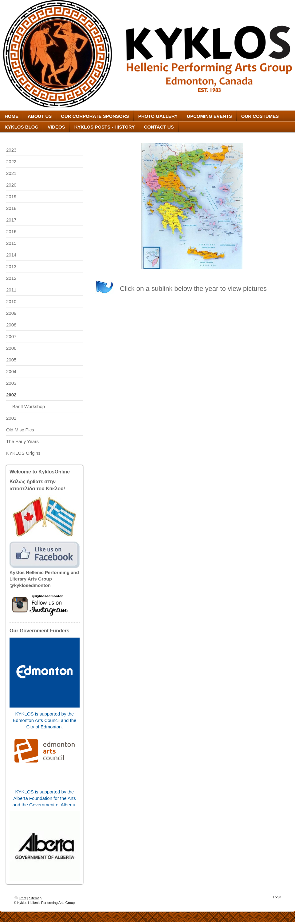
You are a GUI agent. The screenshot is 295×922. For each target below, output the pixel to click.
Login (277, 897)
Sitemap (35, 898)
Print (20, 898)
